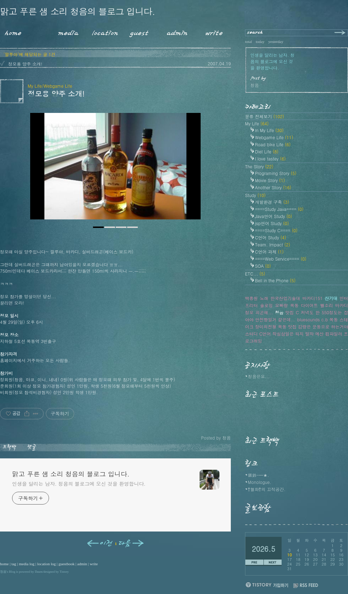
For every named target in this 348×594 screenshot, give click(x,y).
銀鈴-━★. (258, 475)
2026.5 (263, 549)
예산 (319, 334)
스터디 (251, 334)
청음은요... (259, 376)
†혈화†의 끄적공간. (267, 489)
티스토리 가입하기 (266, 585)
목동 (334, 319)
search (255, 33)
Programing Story (276, 173)
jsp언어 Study (272, 223)
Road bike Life (272, 144)
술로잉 (266, 305)
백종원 (251, 298)
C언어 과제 (269, 252)
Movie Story (270, 180)
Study (255, 195)
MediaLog (66, 31)
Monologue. (259, 482)
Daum (39, 571)
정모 (249, 312)
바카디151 (312, 298)
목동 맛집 (287, 326)
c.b (324, 319)
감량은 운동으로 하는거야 (323, 326)
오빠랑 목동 (287, 305)
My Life (257, 123)
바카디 (341, 305)
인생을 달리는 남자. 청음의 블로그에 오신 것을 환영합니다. (79, 483)
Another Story (273, 187)
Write (214, 31)
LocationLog (102, 31)
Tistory (64, 571)
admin (82, 564)
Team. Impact (272, 244)
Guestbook (137, 31)
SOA (263, 266)
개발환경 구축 (272, 202)
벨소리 (326, 305)
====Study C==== (276, 230)
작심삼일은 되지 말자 (293, 334)
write (94, 564)
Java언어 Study (273, 216)
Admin (177, 31)
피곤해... (264, 312)
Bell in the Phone (275, 280)
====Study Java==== (279, 209)
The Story (259, 166)
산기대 (331, 298)
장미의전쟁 (265, 326)
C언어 (265, 334)
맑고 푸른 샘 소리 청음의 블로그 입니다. (77, 11)
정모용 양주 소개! (25, 64)
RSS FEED (305, 585)
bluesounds (308, 319)
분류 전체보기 (264, 116)
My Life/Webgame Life (50, 86)
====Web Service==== (280, 259)
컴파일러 (333, 334)
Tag (37, 31)
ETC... (255, 274)
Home (10, 31)
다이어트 (309, 305)
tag (13, 564)
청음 (3, 571)
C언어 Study (270, 237)
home (4, 564)
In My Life (269, 130)
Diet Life (266, 151)
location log (46, 564)
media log (26, 564)
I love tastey (270, 159)
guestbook (67, 564)
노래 (264, 298)
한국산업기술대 (285, 298)
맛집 (290, 312)
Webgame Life (274, 137)
